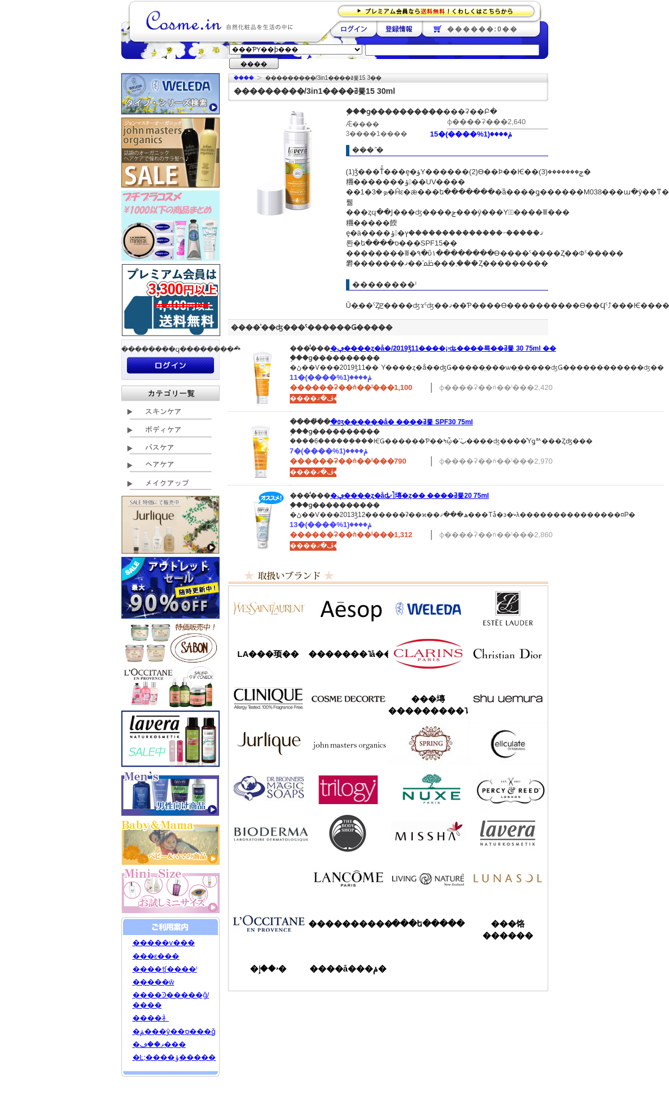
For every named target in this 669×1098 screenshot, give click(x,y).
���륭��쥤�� (508, 743)
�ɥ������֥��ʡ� (268, 788)
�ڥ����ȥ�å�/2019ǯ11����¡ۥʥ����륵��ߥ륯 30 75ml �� (443, 348)
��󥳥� (348, 878)
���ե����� (428, 923)
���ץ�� (428, 743)
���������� (268, 923)
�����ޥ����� (348, 743)
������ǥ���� (348, 698)
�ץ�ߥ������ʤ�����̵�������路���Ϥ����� (439, 10)
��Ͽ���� (399, 29)
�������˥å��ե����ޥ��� (348, 654)
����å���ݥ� (348, 968)
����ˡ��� (268, 698)
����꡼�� (268, 743)
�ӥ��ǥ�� (268, 833)
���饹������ (508, 929)
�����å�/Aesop (348, 608)
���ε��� (156, 956)
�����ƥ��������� (508, 608)
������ (428, 653)
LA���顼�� (268, 654)
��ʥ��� (508, 878)
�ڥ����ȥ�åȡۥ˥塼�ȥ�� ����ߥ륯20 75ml (409, 496)
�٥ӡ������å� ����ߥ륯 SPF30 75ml (401, 422)
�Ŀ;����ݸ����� (174, 1057)
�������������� (268, 608)
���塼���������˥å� (428, 704)
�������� (353, 29)
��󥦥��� (268, 878)
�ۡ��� (244, 78)
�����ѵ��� (164, 942)
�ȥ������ (348, 788)
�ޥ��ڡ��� (159, 1044)
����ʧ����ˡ (165, 969)
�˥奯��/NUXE (428, 788)
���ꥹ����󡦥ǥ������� (508, 653)
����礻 (151, 1018)
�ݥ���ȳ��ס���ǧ (174, 1031)
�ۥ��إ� (268, 968)
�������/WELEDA (428, 608)
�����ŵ (153, 982)
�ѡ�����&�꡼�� (508, 788)
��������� (508, 833)
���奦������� (508, 698)
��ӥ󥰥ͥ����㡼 (428, 878)
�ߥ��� (428, 833)
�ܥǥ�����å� (348, 833)
